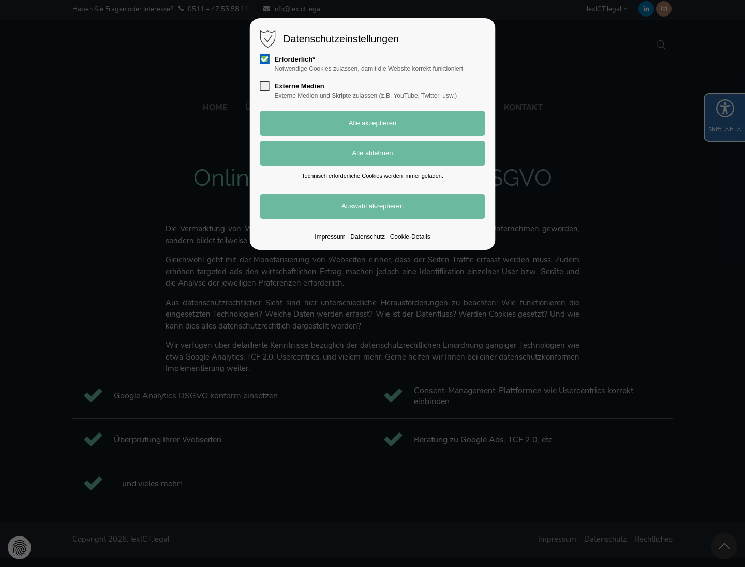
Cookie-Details (410, 237)
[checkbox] (265, 59)
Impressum (330, 237)
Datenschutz (367, 237)
